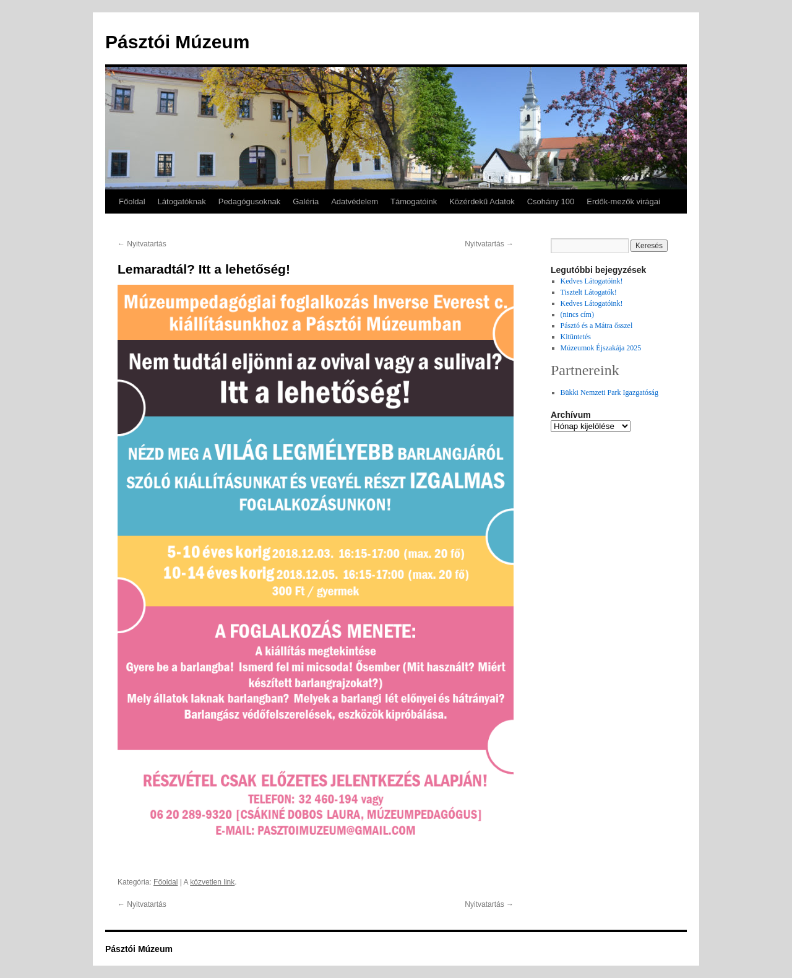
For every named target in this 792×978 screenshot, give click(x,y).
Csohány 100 (551, 201)
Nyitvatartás (142, 244)
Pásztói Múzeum (177, 42)
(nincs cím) (577, 314)
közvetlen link (212, 882)
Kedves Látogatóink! (592, 281)
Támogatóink (413, 201)
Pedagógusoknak (249, 201)
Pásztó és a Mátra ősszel (597, 325)
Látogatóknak (182, 201)
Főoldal (132, 201)
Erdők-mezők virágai (623, 201)
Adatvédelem (354, 201)
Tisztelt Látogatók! (589, 292)
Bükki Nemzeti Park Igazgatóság (609, 392)
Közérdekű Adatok (482, 201)
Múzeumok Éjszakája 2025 (601, 348)
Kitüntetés (576, 336)
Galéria (306, 201)
